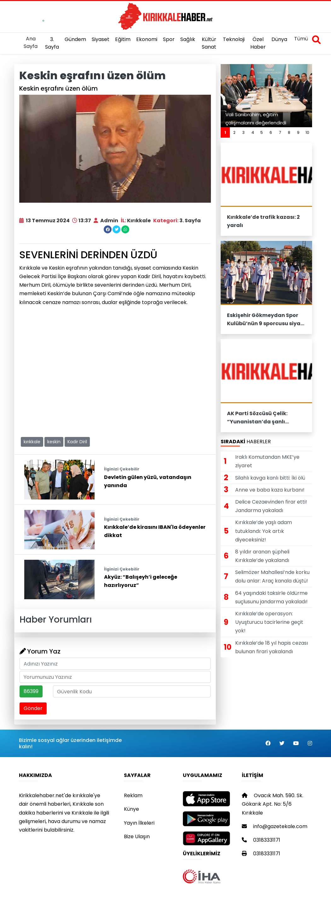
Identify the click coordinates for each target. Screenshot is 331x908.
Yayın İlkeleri (139, 823)
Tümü (301, 38)
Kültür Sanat (209, 43)
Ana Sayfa (31, 42)
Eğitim (123, 39)
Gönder (33, 708)
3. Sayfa (52, 43)
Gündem (75, 39)
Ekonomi (146, 39)
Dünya (279, 39)
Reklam (133, 795)
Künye (131, 809)
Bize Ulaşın (137, 836)
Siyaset (100, 39)
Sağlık (187, 39)
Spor (169, 39)
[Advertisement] (115, 387)
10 (307, 132)
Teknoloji (234, 39)
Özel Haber (258, 43)
